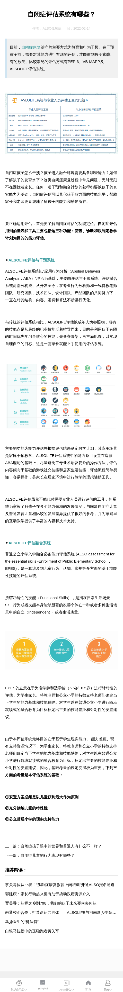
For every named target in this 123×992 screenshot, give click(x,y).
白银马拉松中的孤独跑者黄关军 (32, 931)
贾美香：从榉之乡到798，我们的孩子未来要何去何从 (50, 903)
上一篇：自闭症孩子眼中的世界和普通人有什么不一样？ (53, 846)
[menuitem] (19, 986)
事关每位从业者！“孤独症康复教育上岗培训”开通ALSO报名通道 (60, 884)
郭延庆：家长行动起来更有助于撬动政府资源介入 (47, 894)
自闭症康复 (31, 47)
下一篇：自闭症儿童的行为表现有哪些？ (40, 855)
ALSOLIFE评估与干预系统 (31, 260)
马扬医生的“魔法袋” (22, 921)
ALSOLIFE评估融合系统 (29, 543)
